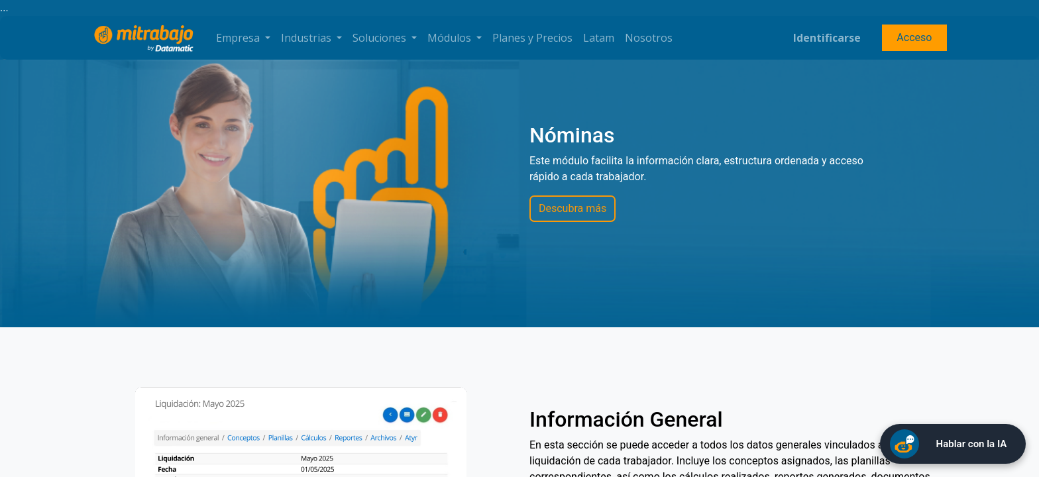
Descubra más (572, 208)
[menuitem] (532, 38)
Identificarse (827, 37)
